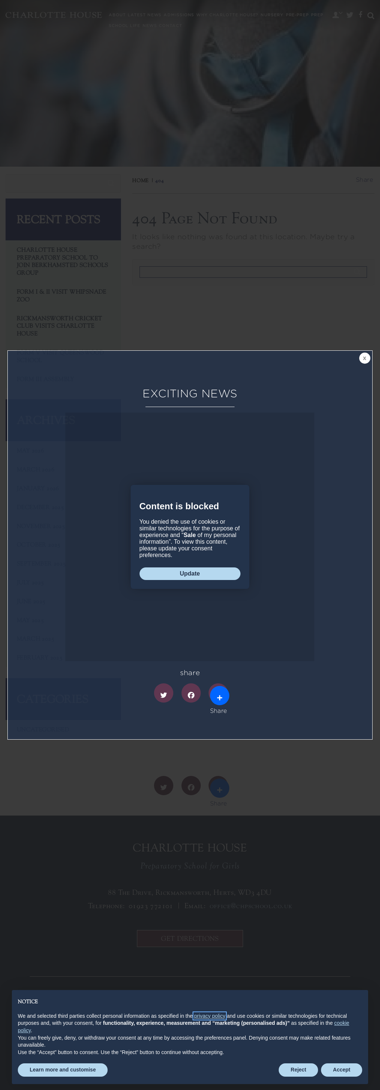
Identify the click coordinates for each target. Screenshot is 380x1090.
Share (219, 694)
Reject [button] (298, 1070)
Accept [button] (341, 1070)
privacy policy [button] (209, 1016)
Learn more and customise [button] (63, 1070)
